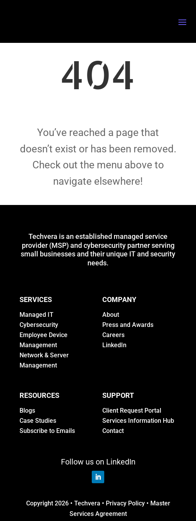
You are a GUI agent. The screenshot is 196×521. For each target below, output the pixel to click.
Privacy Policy (125, 503)
